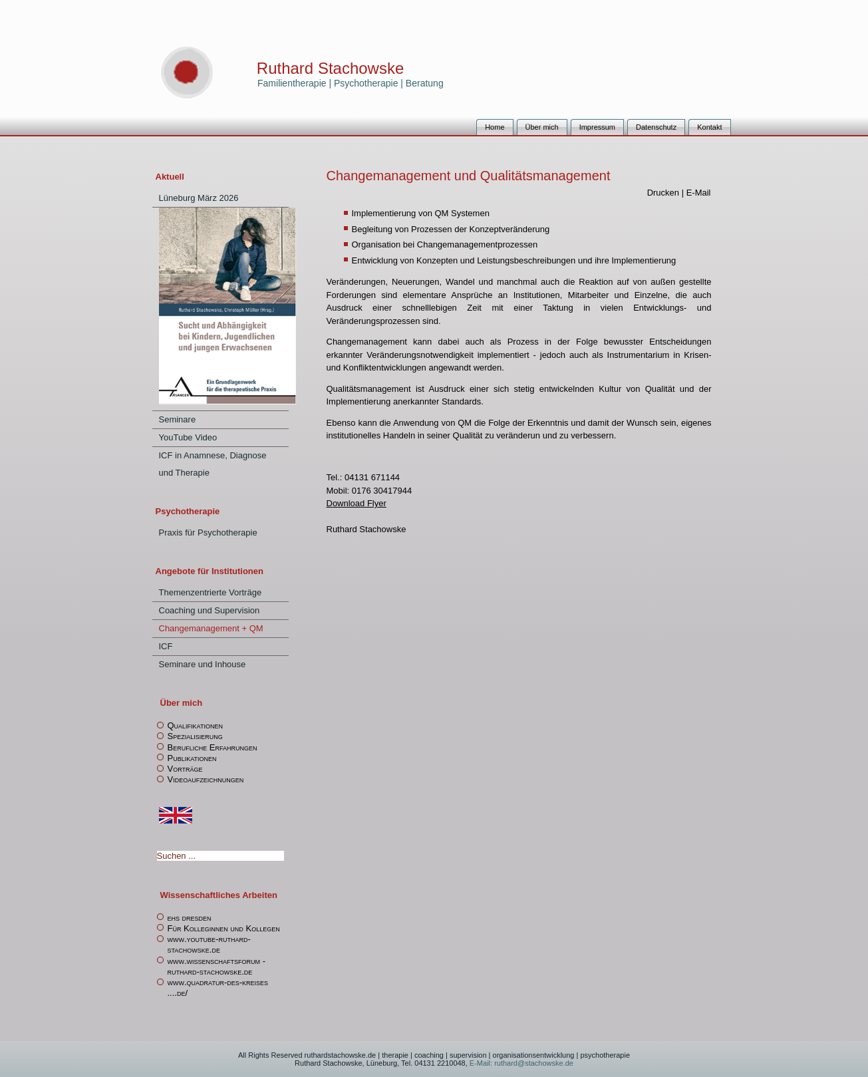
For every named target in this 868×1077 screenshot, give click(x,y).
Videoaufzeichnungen (206, 779)
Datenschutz (656, 127)
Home (494, 127)
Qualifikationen (195, 725)
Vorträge (185, 769)
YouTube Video (188, 437)
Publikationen (192, 758)
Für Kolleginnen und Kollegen (224, 928)
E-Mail (698, 193)
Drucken (664, 193)
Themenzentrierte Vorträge (210, 592)
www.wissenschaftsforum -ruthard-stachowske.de (217, 966)
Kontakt (709, 127)
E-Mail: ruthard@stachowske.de (520, 1063)
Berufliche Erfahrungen (212, 747)
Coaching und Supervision (209, 610)
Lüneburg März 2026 (199, 198)
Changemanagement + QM (211, 628)
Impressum (597, 127)
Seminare (177, 419)
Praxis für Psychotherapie (208, 533)
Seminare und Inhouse (202, 664)
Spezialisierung (195, 736)
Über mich (542, 127)
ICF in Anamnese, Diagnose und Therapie (213, 464)
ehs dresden (190, 918)
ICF (166, 646)
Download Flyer (356, 503)
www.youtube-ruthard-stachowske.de (209, 944)
